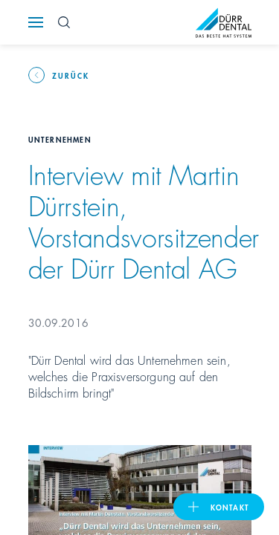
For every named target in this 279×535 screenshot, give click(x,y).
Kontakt (230, 507)
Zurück (70, 75)
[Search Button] (64, 22)
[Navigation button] (36, 22)
